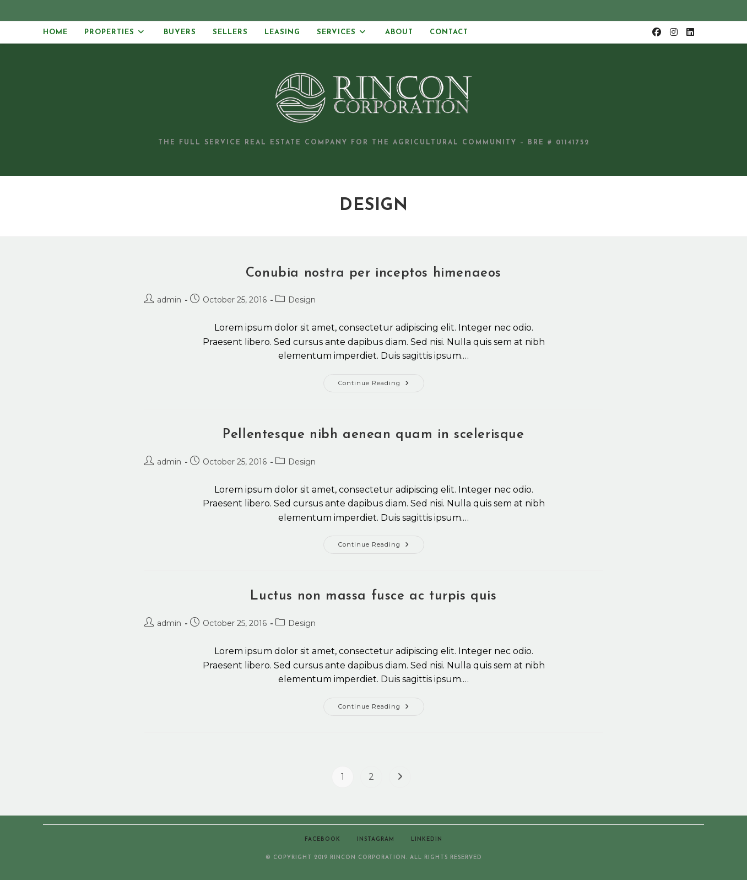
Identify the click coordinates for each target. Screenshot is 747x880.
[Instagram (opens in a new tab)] (673, 32)
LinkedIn (426, 839)
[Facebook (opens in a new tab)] (656, 32)
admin (169, 300)
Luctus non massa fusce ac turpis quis (373, 596)
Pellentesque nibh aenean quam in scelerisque (373, 434)
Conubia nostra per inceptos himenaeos (373, 273)
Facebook (322, 839)
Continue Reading (381, 385)
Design (302, 300)
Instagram (375, 839)
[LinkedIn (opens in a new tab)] (690, 32)
